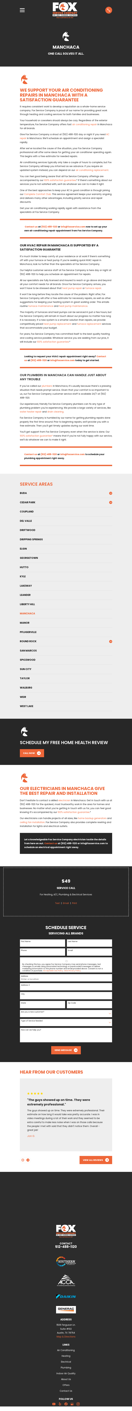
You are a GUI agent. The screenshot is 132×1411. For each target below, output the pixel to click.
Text (57, 903)
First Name (26, 941)
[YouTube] (53, 1404)
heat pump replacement (57, 323)
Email (66, 903)
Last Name (72, 941)
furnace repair (93, 288)
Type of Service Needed (32, 1021)
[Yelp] (59, 1404)
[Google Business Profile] (72, 1404)
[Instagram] (78, 1404)
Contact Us (66, 1390)
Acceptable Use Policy (53, 970)
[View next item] (27, 1160)
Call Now (32, 753)
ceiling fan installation (32, 822)
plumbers (47, 386)
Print (74, 903)
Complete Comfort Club (37, 194)
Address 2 (25, 985)
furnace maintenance (40, 306)
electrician (64, 800)
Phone (24, 950)
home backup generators (92, 818)
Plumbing (66, 1367)
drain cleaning (55, 411)
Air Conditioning (66, 1350)
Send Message (66, 1050)
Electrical (66, 1361)
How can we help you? (31, 1030)
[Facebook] (66, 1404)
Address (24, 976)
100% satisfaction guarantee (60, 180)
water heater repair (31, 411)
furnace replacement (89, 323)
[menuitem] (64, 493)
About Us (66, 1379)
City (23, 994)
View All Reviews (96, 1160)
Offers (66, 1385)
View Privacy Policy (72, 970)
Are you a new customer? (32, 1012)
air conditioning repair (84, 124)
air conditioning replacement (92, 170)
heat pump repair (72, 288)
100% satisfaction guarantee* (36, 435)
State (23, 1003)
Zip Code (72, 1003)
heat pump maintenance (73, 306)
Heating (66, 1356)
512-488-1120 (66, 1246)
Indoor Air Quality (66, 1373)
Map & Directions (66, 1336)
